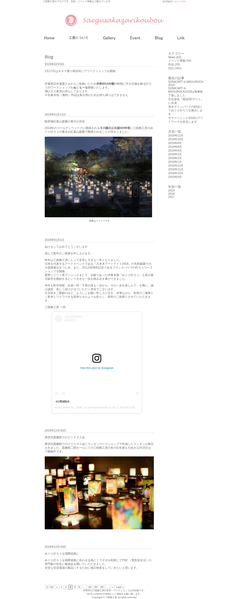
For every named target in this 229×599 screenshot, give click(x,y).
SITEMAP (167, 1)
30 (101, 587)
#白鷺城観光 (63, 401)
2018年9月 (175, 176)
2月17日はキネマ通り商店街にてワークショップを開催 (80, 71)
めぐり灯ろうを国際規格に (62, 553)
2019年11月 (175, 135)
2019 (171, 190)
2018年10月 (175, 173)
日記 (171, 68)
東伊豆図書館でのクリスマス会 (65, 437)
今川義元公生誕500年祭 (115, 128)
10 (89, 587)
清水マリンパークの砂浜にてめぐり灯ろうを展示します (185, 110)
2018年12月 (175, 165)
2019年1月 (175, 161)
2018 (171, 193)
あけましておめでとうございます (66, 246)
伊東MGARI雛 (105, 83)
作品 (171, 64)
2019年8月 (175, 146)
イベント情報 (176, 60)
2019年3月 (175, 154)
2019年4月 (175, 150)
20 (96, 587)
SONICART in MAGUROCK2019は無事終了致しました (185, 92)
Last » (120, 587)
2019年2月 (175, 158)
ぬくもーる (80, 87)
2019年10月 (175, 139)
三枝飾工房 (80, 407)
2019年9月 (175, 143)
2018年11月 (175, 169)
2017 (171, 196)
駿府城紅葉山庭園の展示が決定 (65, 121)
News (171, 57)
